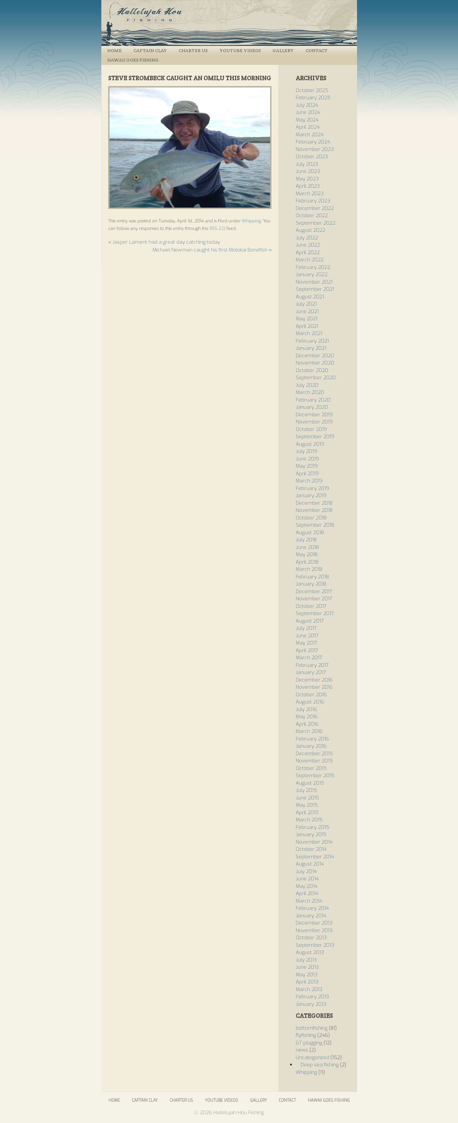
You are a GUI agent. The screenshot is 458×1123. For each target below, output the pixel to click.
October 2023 (312, 156)
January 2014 (311, 915)
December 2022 (315, 208)
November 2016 (314, 687)
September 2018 (315, 525)
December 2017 (314, 591)
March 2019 (309, 480)
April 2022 (308, 252)
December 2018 (314, 503)
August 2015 (310, 783)
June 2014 (307, 878)
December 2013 (314, 923)
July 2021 (306, 304)
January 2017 (311, 672)
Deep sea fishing (320, 1064)
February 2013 (312, 996)
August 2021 (310, 296)
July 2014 (306, 871)
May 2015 (307, 805)
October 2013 (311, 937)
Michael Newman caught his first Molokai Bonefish (210, 250)
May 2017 (306, 643)
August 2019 (310, 444)
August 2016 (310, 702)
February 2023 (313, 200)
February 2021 (312, 341)
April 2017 (307, 650)
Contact (317, 50)
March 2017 (309, 657)
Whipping (251, 221)
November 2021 (314, 282)
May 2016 (307, 716)
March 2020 (310, 392)
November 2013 (314, 930)
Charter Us (193, 50)
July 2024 (307, 105)
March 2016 (309, 731)
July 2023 (307, 164)
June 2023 (308, 171)
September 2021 (315, 289)
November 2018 (314, 510)
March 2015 (309, 819)
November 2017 (314, 598)
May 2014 (306, 886)
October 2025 (312, 90)
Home (114, 50)
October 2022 (312, 215)
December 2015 (314, 753)
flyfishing (306, 1035)
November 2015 (314, 761)
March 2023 (310, 193)
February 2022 (313, 267)
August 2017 (310, 621)
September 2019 (315, 436)
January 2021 (311, 348)
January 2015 (311, 834)
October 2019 (311, 429)
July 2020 (307, 385)
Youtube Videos (240, 50)
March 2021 (309, 333)
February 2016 (312, 739)
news (302, 1050)
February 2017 (312, 665)
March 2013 (309, 989)
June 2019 (307, 459)
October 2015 (311, 768)
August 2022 (310, 230)
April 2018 (307, 562)
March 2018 (309, 569)
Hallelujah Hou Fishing (229, 23)
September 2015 (315, 775)
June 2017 (307, 635)
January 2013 (311, 1004)
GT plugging (309, 1042)
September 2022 (315, 223)
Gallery (283, 50)
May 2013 (306, 974)
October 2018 (311, 518)
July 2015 (306, 790)
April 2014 (307, 893)
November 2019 (314, 422)
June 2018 (307, 547)
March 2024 (310, 134)
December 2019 (314, 414)
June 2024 (308, 112)
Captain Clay (150, 50)
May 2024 (307, 120)
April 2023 (308, 186)
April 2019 (307, 473)
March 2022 (310, 259)
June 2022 (308, 245)
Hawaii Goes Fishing (133, 60)
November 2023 (315, 149)
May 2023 (307, 179)
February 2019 (312, 488)
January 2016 (311, 746)
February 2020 (313, 400)
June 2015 (307, 798)
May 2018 (306, 554)
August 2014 (310, 864)
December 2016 (314, 680)
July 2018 (306, 539)
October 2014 (311, 849)
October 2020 (312, 370)
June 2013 (307, 967)
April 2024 (308, 127)
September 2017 (315, 613)
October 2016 (311, 694)
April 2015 (307, 812)
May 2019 (307, 466)
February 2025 (313, 97)
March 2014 (309, 901)
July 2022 (307, 237)
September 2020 (316, 377)
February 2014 (312, 908)
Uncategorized (312, 1057)
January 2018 (311, 584)
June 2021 (307, 311)
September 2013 (315, 945)
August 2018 (310, 532)
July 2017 (306, 628)
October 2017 (311, 606)
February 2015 (312, 827)
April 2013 (307, 982)
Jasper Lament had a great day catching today (166, 242)
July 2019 (306, 451)
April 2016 (307, 724)
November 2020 (315, 363)
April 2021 (307, 326)
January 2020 (312, 407)
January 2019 (311, 495)
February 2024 (313, 142)
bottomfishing (312, 1028)
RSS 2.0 (217, 228)
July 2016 (306, 709)
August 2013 (310, 952)
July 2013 (306, 960)
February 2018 (312, 576)
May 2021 (306, 318)
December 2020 (315, 355)
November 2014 (314, 842)
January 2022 (312, 274)
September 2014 (315, 856)
